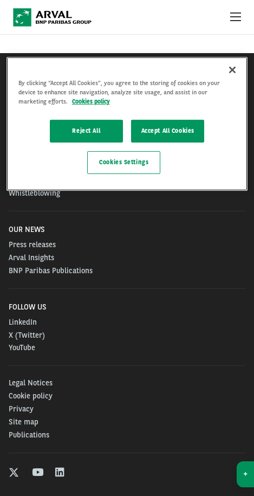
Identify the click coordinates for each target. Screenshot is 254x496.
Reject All (86, 130)
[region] (127, 124)
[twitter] (14, 473)
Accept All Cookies (167, 130)
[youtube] (37, 473)
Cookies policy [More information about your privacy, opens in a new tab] (91, 101)
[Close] (232, 70)
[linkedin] (60, 473)
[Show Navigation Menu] (236, 17)
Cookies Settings (123, 162)
